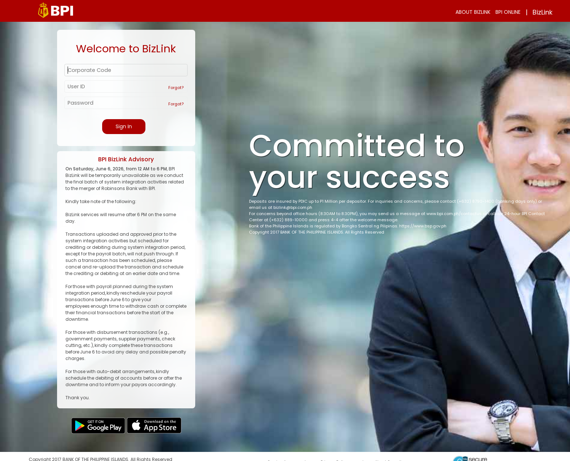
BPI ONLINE (508, 12)
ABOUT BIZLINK (472, 12)
